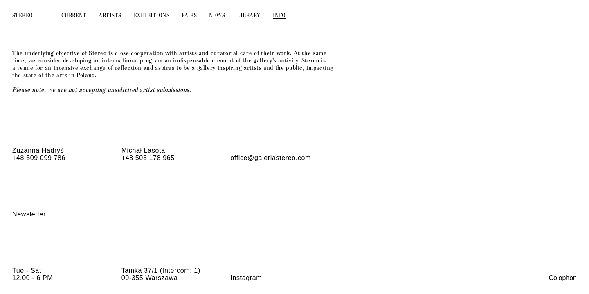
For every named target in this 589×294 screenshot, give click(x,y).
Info (279, 14)
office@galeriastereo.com (270, 157)
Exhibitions (151, 14)
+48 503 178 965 (148, 157)
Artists (110, 14)
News (217, 14)
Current (73, 14)
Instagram (246, 277)
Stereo (22, 14)
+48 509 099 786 (38, 157)
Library (248, 14)
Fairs (189, 14)
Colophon (563, 277)
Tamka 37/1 (139, 270)
